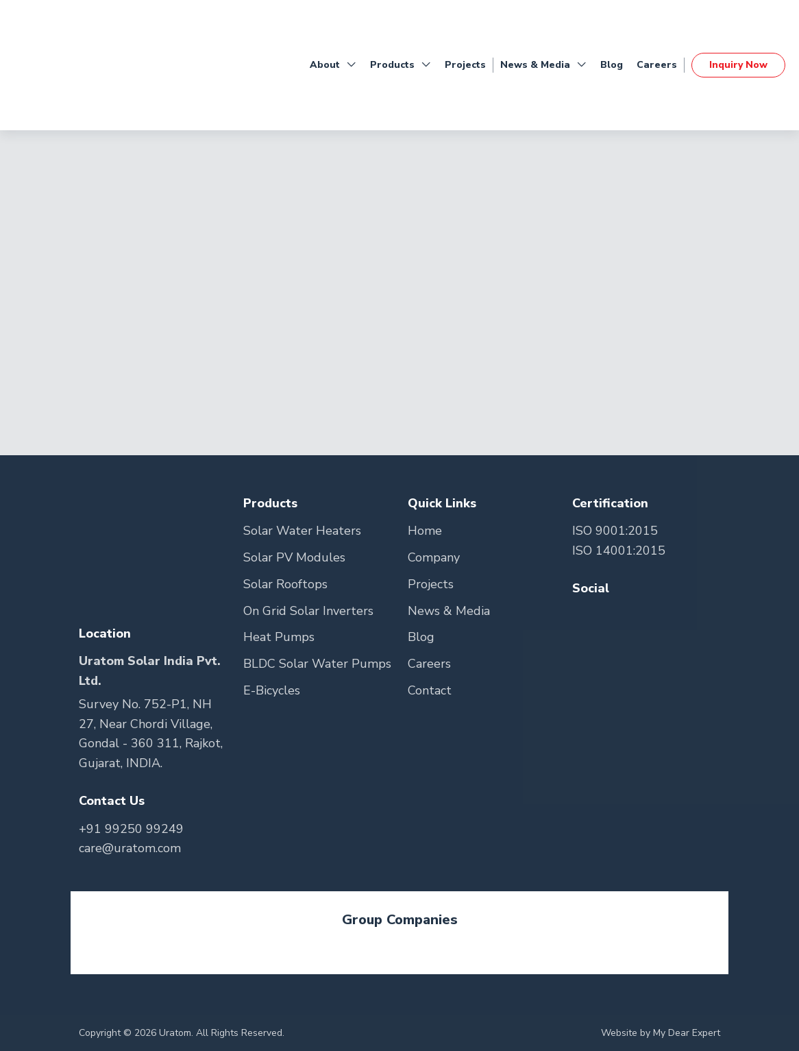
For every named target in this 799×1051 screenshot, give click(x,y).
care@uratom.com (130, 848)
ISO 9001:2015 (615, 530)
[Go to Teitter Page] (612, 615)
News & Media (449, 611)
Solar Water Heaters (302, 530)
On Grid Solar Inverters (308, 611)
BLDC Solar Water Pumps (317, 663)
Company (434, 557)
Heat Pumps (279, 637)
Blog (611, 64)
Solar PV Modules (294, 557)
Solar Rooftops (285, 584)
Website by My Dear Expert (660, 1032)
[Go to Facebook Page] (584, 615)
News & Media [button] (543, 65)
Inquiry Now (738, 64)
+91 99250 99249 (131, 829)
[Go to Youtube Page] (635, 615)
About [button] (333, 65)
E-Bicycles (271, 690)
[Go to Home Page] (68, 65)
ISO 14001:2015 (618, 550)
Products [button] (400, 65)
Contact (430, 690)
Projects (465, 64)
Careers (657, 64)
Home (425, 530)
